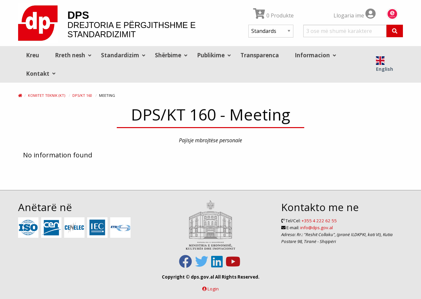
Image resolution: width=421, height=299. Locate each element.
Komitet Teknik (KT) (46, 95)
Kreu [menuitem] (32, 55)
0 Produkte (273, 15)
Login (213, 289)
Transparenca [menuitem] (259, 55)
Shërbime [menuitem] (168, 55)
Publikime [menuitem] (211, 55)
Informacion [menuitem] (312, 55)
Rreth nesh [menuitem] (70, 55)
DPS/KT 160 (82, 95)
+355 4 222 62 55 (319, 221)
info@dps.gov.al (316, 228)
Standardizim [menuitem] (120, 55)
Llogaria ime (355, 15)
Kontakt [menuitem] (37, 73)
